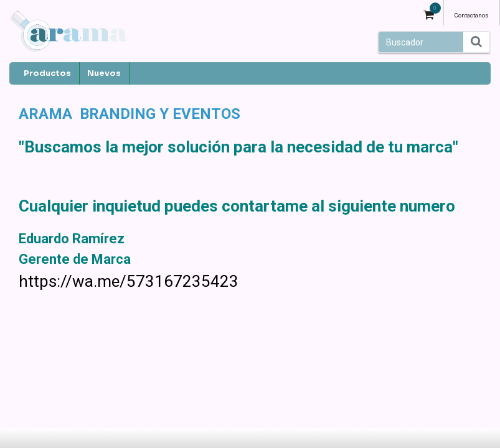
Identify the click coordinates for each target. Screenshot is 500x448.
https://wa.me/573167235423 (128, 281)
